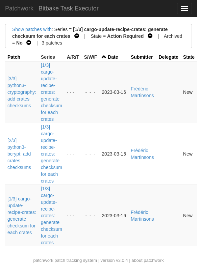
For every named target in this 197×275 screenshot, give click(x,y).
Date (113, 57)
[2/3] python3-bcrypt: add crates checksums (19, 154)
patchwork (43, 260)
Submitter (142, 57)
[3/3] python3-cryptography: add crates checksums (21, 92)
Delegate (168, 57)
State (189, 57)
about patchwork (147, 260)
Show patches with (32, 29)
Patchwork (19, 8)
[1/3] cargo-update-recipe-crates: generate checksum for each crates (51, 92)
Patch (13, 57)
